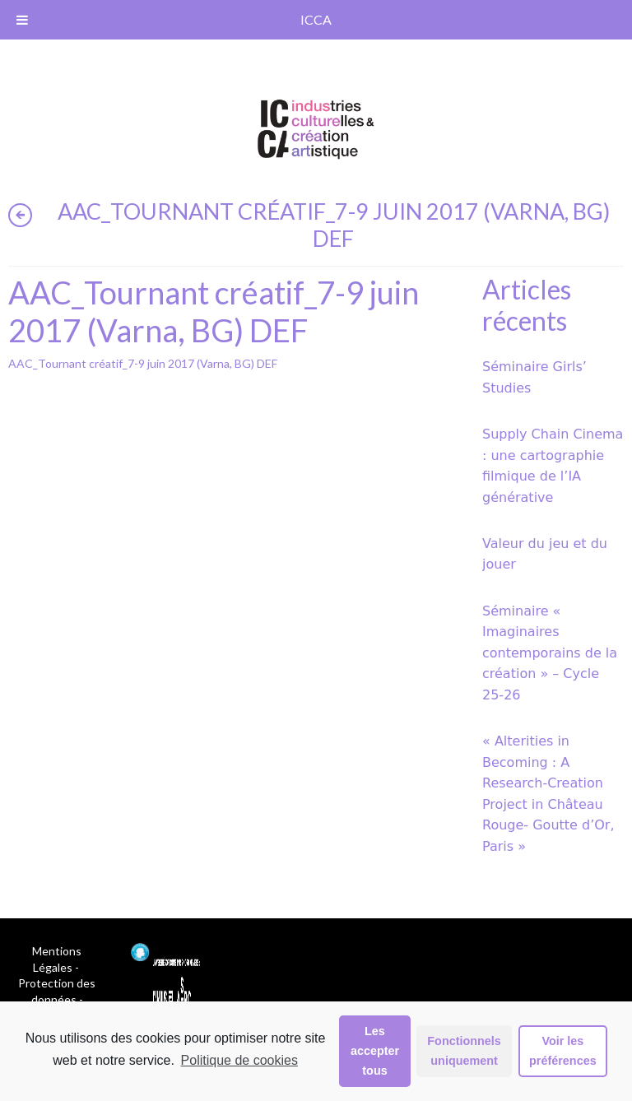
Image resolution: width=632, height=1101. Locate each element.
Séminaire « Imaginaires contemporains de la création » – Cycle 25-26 (549, 653)
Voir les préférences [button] (563, 1050)
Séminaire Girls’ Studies (534, 377)
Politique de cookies (239, 1060)
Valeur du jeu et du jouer (544, 554)
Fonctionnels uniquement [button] (464, 1050)
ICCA (316, 19)
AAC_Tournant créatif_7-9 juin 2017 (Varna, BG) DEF (142, 363)
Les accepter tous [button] (375, 1050)
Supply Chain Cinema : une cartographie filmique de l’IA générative (552, 465)
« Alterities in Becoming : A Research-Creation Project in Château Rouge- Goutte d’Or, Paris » (548, 793)
